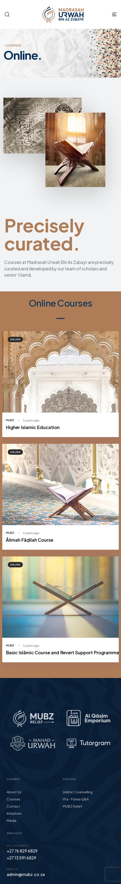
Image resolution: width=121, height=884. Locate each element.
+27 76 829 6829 (22, 850)
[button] (6, 14)
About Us (14, 792)
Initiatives (14, 813)
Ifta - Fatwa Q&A (76, 799)
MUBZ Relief (72, 806)
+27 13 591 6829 (21, 857)
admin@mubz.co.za (26, 874)
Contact (13, 806)
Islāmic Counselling (78, 792)
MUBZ (10, 420)
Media (11, 820)
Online (15, 339)
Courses (13, 799)
